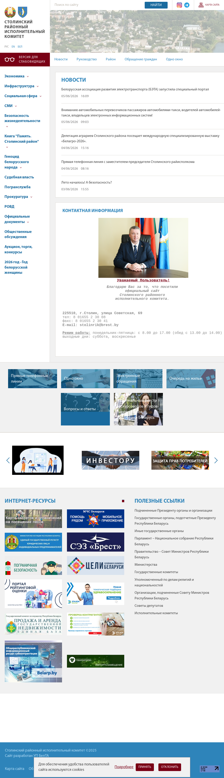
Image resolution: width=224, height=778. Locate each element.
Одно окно (174, 59)
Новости (61, 59)
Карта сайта (212, 5)
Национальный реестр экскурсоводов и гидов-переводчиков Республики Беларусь (138, 409)
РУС (6, 47)
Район (111, 59)
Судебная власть (19, 177)
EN (13, 47)
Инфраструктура (21, 86)
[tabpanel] (64, 598)
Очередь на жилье (185, 379)
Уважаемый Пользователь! (143, 280)
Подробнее (124, 767)
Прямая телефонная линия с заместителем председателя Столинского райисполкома (128, 162)
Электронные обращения (128, 379)
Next (215, 460)
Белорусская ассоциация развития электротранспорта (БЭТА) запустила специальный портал (135, 89)
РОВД (9, 207)
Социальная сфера (23, 96)
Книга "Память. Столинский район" (21, 141)
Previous (9, 460)
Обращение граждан (141, 59)
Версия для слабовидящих (32, 60)
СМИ (10, 106)
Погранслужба (17, 187)
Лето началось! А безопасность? (86, 182)
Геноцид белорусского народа (16, 162)
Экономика (16, 76)
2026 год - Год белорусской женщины (16, 267)
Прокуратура (18, 197)
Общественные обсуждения (18, 234)
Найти (156, 5)
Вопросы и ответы (80, 409)
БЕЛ (20, 47)
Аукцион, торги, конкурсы (18, 249)
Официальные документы (17, 219)
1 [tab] (123, 501)
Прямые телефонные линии (29, 379)
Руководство (87, 59)
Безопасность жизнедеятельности (22, 121)
